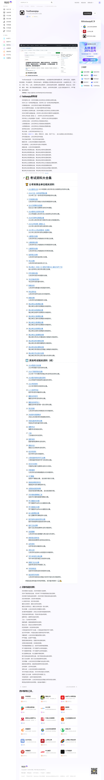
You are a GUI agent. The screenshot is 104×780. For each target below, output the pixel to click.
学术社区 (7, 31)
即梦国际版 (86, 85)
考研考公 (33, 6)
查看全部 (90, 2)
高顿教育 (24, 686)
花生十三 (31, 134)
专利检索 (7, 24)
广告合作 (42, 772)
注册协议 (48, 772)
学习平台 (7, 54)
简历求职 (77, 2)
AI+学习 (6, 38)
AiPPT (67, 776)
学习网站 (27, 6)
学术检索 (7, 28)
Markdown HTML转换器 (39, 776)
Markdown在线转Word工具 (52, 776)
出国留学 (7, 48)
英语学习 (7, 41)
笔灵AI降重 (86, 72)
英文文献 (7, 18)
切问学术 (86, 82)
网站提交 (29, 772)
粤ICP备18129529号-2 (40, 769)
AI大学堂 (96, 82)
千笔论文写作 (29, 776)
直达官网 (87, 13)
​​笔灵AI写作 (96, 72)
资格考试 (7, 51)
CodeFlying (96, 85)
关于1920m (36, 772)
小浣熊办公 (62, 776)
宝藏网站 (7, 58)
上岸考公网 (87, 31)
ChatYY (23, 776)
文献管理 (7, 12)
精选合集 (83, 2)
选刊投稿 (7, 21)
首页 (22, 6)
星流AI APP (73, 776)
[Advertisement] (48, 30)
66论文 (95, 75)
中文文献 (7, 15)
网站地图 (23, 772)
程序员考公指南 (88, 36)
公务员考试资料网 (70, 686)
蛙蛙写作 (86, 75)
